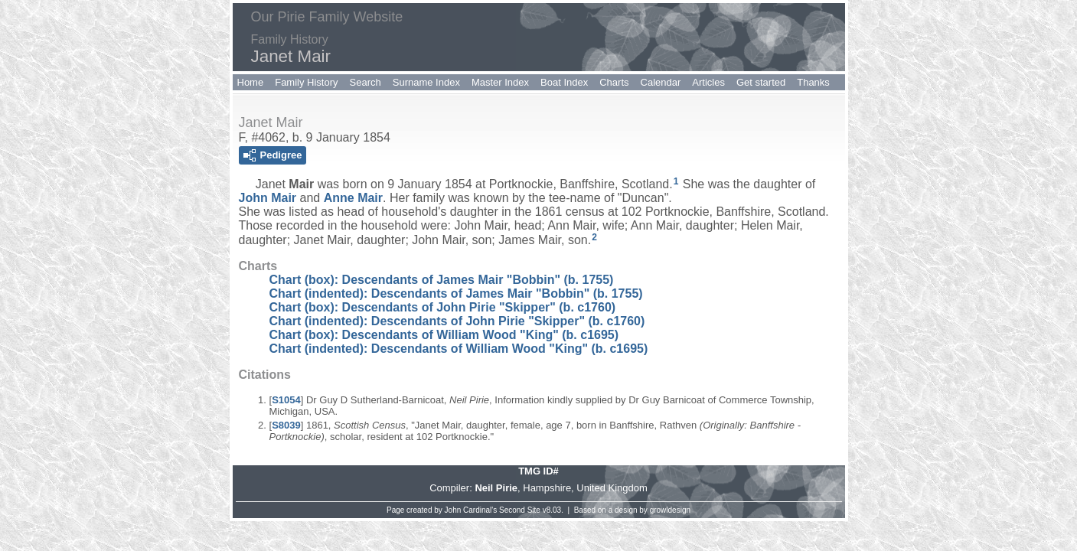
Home (250, 82)
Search (365, 82)
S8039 (286, 425)
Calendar (661, 82)
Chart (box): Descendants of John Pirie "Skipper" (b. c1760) (442, 307)
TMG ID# (538, 471)
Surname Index (426, 82)
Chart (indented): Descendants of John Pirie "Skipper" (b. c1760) (457, 321)
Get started (760, 82)
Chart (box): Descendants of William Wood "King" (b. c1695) (444, 334)
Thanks (813, 82)
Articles (708, 82)
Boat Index (564, 82)
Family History (306, 82)
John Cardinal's (471, 510)
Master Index (500, 82)
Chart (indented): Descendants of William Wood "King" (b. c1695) (458, 348)
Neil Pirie (496, 488)
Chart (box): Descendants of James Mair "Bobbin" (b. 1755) (441, 279)
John (268, 197)
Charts (613, 82)
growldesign (670, 510)
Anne (353, 197)
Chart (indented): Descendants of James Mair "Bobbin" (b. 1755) (456, 293)
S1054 (286, 400)
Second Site (519, 510)
